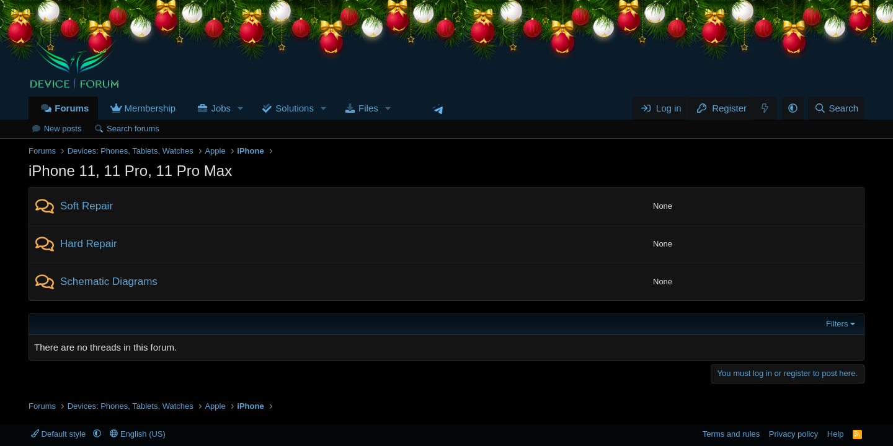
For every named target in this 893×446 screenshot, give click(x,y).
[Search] (836, 108)
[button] (240, 108)
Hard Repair (88, 244)
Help (835, 434)
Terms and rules (731, 434)
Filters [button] (837, 323)
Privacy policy (793, 434)
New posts (63, 128)
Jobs (221, 108)
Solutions (294, 108)
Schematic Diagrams (109, 281)
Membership (150, 108)
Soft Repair (86, 206)
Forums (72, 108)
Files (368, 108)
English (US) (138, 434)
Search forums (133, 128)
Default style (59, 434)
